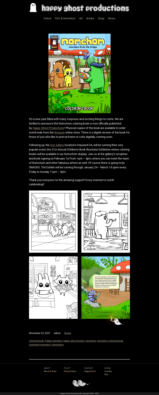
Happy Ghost (90, 371)
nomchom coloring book (110, 340)
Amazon (59, 132)
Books (67, 333)
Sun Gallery (57, 145)
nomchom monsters (40, 344)
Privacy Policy (70, 371)
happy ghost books (74, 340)
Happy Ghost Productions (48, 128)
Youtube (108, 371)
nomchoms (58, 344)
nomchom (90, 340)
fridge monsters (53, 340)
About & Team (50, 371)
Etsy (106, 374)
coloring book (36, 340)
